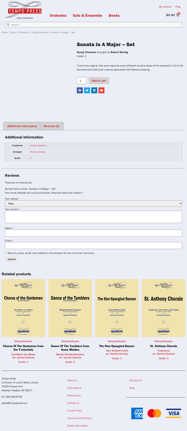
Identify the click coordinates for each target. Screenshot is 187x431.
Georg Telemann (39, 145)
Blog (177, 6)
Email (9, 240)
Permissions (74, 395)
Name (9, 228)
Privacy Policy (74, 410)
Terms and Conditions (79, 418)
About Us (72, 380)
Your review (12, 209)
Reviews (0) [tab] (51, 126)
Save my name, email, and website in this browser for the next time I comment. (51, 253)
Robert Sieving (38, 151)
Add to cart (99, 80)
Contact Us (73, 403)
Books (114, 15)
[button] (80, 90)
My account (165, 6)
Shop (13, 32)
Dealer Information (77, 425)
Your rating (12, 198)
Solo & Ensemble (87, 15)
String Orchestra (39, 32)
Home (5, 32)
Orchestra (58, 15)
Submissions (74, 387)
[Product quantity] (81, 80)
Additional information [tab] (22, 126)
